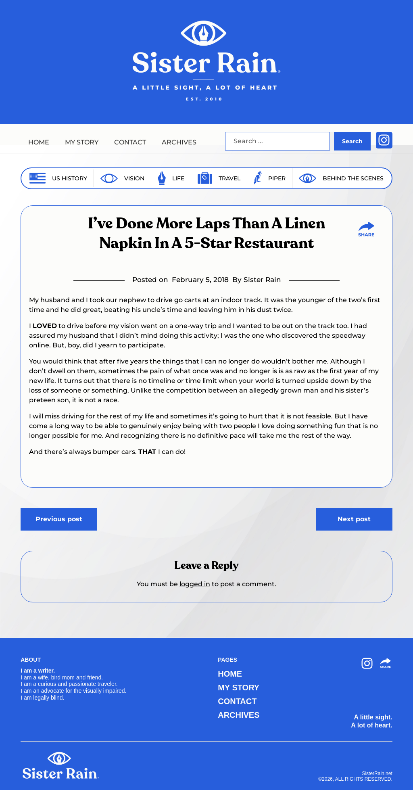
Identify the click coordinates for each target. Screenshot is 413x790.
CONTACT (130, 142)
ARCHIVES (179, 142)
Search (352, 141)
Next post (354, 519)
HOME (38, 142)
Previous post (58, 519)
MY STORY (81, 142)
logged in (194, 584)
